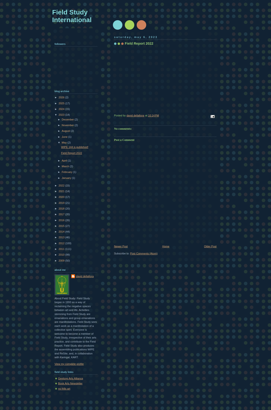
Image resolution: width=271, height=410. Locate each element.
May (64, 142)
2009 (62, 260)
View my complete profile (69, 363)
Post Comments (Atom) (144, 253)
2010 (62, 254)
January (67, 177)
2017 (62, 214)
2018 (62, 208)
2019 (62, 202)
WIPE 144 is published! (74, 147)
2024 (62, 109)
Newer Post (121, 246)
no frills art (64, 388)
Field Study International (72, 16)
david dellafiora (85, 276)
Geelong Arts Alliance (70, 378)
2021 (62, 191)
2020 (62, 196)
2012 (62, 243)
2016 (62, 220)
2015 (62, 225)
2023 (62, 114)
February (67, 172)
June (65, 136)
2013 (62, 237)
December (68, 119)
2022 (62, 185)
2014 (62, 231)
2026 (62, 97)
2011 (62, 249)
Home (165, 246)
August (66, 130)
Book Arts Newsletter (70, 383)
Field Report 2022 (71, 153)
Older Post (210, 246)
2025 (62, 103)
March (66, 166)
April (65, 160)
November (68, 125)
